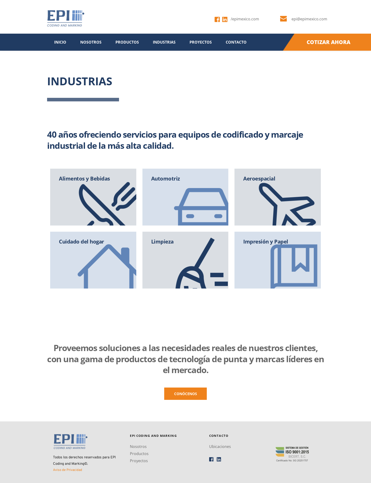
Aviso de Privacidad (67, 470)
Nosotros (138, 446)
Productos (139, 453)
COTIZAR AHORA (328, 41)
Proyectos (139, 460)
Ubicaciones (220, 446)
